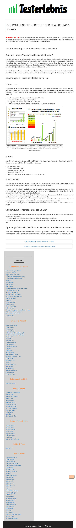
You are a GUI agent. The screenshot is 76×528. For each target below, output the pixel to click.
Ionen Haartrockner (11, 404)
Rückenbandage (11, 504)
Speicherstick (10, 304)
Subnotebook (10, 308)
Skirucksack (9, 508)
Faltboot (8, 473)
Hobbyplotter (9, 286)
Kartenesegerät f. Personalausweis (16, 288)
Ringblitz (8, 300)
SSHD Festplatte (11, 306)
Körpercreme (10, 344)
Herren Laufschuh (11, 475)
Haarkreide (9, 337)
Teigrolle (8, 414)
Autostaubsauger (11, 383)
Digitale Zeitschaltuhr (12, 396)
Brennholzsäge (10, 425)
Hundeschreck (10, 479)
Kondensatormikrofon (12, 290)
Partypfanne (9, 412)
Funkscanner (10, 282)
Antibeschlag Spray (11, 325)
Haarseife (8, 339)
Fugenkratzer (10, 427)
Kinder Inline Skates (12, 491)
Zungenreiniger (10, 374)
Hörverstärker (10, 341)
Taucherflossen (10, 516)
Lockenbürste (10, 352)
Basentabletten (10, 331)
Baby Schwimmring (11, 457)
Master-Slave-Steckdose (13, 294)
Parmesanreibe (10, 410)
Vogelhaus (9, 437)
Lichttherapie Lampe (12, 354)
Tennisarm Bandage (12, 518)
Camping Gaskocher (12, 463)
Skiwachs (8, 510)
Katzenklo (9, 487)
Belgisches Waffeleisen (13, 392)
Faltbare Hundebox (11, 471)
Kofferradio (9, 495)
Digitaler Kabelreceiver (12, 275)
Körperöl (8, 348)
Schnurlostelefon (11, 302)
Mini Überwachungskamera (14, 296)
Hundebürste (9, 477)
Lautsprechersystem (12, 292)
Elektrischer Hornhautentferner (15, 335)
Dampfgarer (9, 394)
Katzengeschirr (10, 485)
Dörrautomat (9, 398)
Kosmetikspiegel (11, 342)
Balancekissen (10, 459)
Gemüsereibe (10, 400)
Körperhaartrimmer (11, 346)
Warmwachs (9, 366)
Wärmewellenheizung (12, 439)
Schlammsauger (11, 429)
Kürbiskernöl (9, 350)
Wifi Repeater (10, 316)
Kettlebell (8, 489)
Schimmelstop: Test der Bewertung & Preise (39, 246)
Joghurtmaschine (11, 406)
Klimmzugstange (11, 493)
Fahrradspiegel (10, 469)
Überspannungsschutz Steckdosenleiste (18, 310)
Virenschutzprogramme (13, 314)
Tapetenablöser (10, 433)
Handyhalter (9, 284)
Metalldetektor (10, 500)
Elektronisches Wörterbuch (14, 278)
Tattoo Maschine (11, 364)
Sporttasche (9, 512)
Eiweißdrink (9, 467)
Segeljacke (9, 448)
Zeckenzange (10, 372)
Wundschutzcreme (11, 370)
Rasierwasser (10, 358)
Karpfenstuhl (9, 481)
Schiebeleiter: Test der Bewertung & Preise (39, 241)
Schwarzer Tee (10, 360)
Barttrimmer (9, 329)
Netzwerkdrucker (11, 298)
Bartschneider (10, 327)
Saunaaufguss (10, 506)
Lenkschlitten (10, 496)
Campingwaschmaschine (13, 465)
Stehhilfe (8, 362)
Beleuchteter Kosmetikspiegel (15, 333)
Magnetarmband (11, 498)
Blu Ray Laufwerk (11, 273)
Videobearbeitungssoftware (14, 312)
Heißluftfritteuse (10, 402)
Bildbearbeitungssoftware (13, 271)
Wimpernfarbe (10, 368)
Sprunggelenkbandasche (13, 514)
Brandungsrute (10, 461)
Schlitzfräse (9, 431)
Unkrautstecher (10, 435)
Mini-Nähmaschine (11, 408)
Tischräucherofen (11, 416)
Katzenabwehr (10, 483)
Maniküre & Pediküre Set (13, 356)
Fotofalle (8, 280)
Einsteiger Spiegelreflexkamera (15, 276)
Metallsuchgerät (10, 502)
